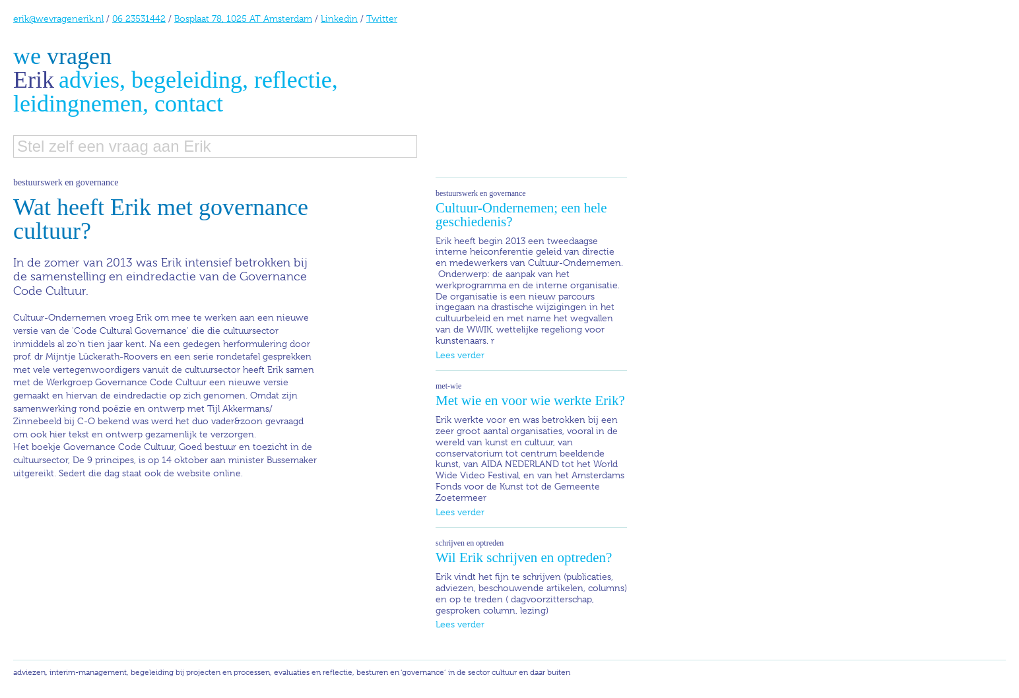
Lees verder (460, 355)
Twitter (381, 18)
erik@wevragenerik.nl (58, 18)
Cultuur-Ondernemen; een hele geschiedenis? (521, 215)
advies (89, 80)
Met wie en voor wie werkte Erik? (530, 400)
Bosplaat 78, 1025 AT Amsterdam (243, 18)
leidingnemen (78, 103)
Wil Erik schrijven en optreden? (524, 557)
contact (188, 103)
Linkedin (339, 18)
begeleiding (186, 80)
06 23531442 (139, 18)
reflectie (293, 80)
